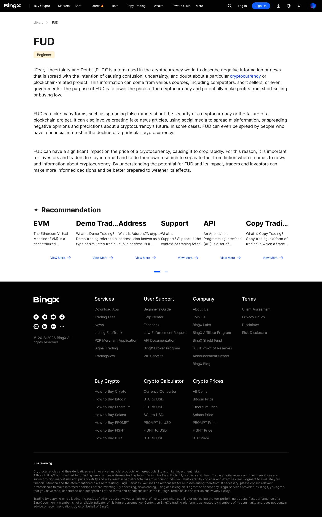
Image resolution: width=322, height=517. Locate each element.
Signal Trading (106, 348)
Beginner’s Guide (157, 309)
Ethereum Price (205, 407)
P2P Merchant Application (116, 340)
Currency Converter (160, 391)
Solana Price (203, 415)
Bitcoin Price (203, 399)
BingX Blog (201, 364)
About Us (200, 309)
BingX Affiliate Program (212, 332)
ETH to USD (154, 407)
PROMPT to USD (157, 422)
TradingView (105, 356)
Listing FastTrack (108, 332)
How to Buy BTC (108, 438)
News (99, 325)
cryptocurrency (245, 76)
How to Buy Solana (110, 415)
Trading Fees (105, 317)
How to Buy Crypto (110, 391)
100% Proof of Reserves (212, 348)
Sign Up (261, 6)
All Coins (200, 391)
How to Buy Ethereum (113, 407)
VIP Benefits (153, 356)
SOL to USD (153, 415)
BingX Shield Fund (207, 340)
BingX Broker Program (162, 348)
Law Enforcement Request (165, 332)
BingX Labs (202, 325)
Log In (242, 6)
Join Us (199, 317)
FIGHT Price (202, 430)
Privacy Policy (253, 317)
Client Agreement (256, 309)
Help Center (153, 317)
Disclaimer (250, 325)
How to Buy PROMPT (112, 422)
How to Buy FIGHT (110, 430)
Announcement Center (211, 356)
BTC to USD (154, 399)
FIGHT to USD (155, 430)
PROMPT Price (204, 422)
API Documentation (159, 340)
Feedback (151, 325)
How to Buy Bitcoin (110, 399)
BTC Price (201, 438)
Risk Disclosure (254, 332)
